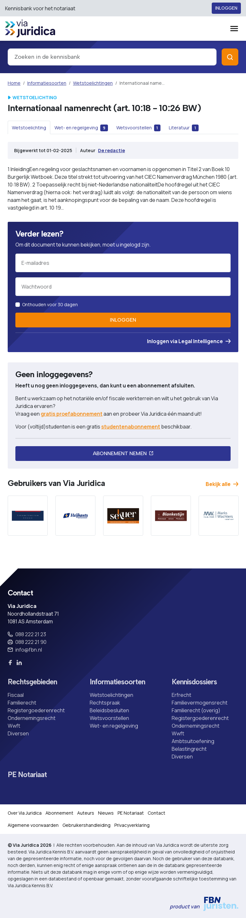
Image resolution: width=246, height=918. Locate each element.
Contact (156, 813)
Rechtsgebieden (32, 682)
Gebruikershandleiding (86, 825)
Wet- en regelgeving (114, 725)
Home (14, 83)
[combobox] (112, 56)
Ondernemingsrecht (31, 718)
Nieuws (106, 813)
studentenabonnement (130, 426)
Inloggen (226, 8)
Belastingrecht (189, 748)
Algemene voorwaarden (33, 825)
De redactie (111, 150)
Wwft (14, 725)
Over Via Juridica (25, 813)
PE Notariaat (27, 775)
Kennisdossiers (194, 682)
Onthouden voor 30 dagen (50, 304)
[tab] (29, 127)
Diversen (18, 733)
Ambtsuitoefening (193, 741)
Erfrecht (181, 694)
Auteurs (85, 813)
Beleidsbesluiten (109, 710)
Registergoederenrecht (36, 710)
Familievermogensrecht (199, 702)
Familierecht (22, 702)
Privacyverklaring (132, 825)
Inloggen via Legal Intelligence (189, 341)
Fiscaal (16, 694)
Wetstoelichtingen (93, 83)
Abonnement (59, 813)
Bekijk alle (222, 484)
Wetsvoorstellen (109, 718)
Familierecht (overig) (196, 710)
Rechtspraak (105, 702)
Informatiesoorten (46, 83)
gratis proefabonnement (71, 413)
